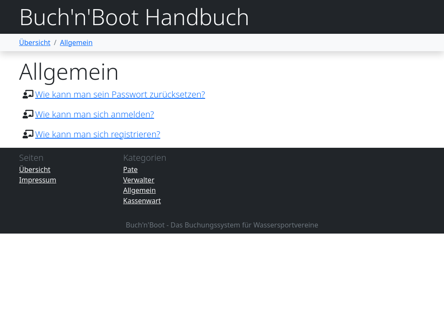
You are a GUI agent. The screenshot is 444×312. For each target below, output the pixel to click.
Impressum (37, 180)
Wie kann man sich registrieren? (97, 134)
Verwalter (138, 180)
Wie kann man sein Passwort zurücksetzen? (120, 94)
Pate (130, 169)
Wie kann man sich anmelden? (94, 114)
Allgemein (76, 42)
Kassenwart (142, 200)
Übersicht (34, 42)
